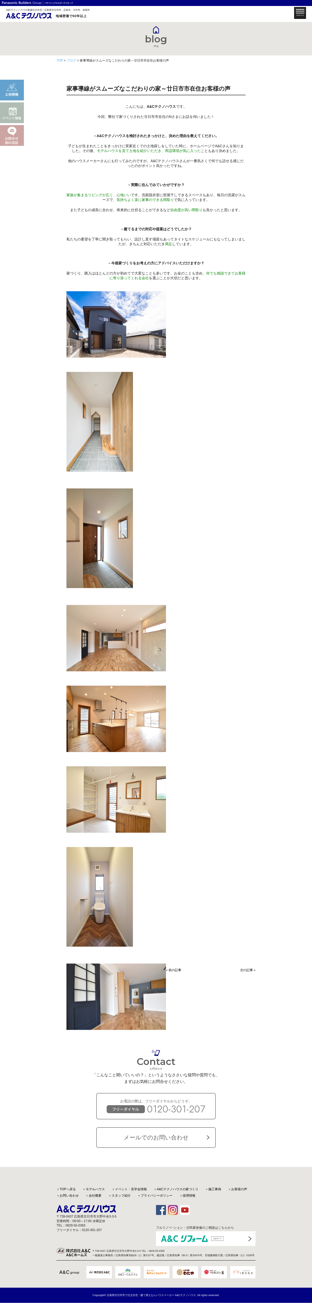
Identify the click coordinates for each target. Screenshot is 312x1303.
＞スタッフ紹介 (119, 1195)
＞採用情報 (187, 1195)
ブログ (71, 60)
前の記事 (175, 970)
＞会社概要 (93, 1195)
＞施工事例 (213, 1189)
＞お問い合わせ (68, 1195)
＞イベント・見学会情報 (129, 1189)
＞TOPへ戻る (66, 1189)
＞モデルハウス (94, 1189)
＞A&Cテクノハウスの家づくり (176, 1189)
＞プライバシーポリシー (155, 1195)
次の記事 (246, 970)
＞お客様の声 (237, 1189)
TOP (60, 60)
